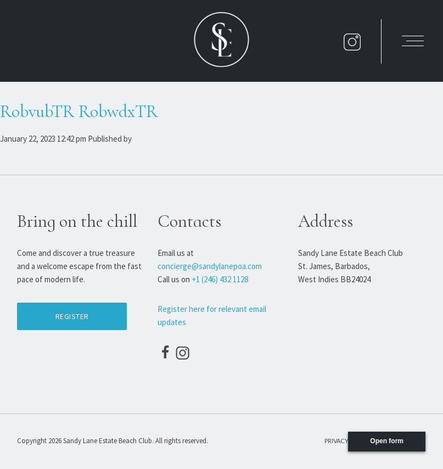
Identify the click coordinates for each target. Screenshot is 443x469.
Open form (386, 441)
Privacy (336, 440)
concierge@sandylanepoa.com (210, 266)
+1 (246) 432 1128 (220, 279)
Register (72, 316)
